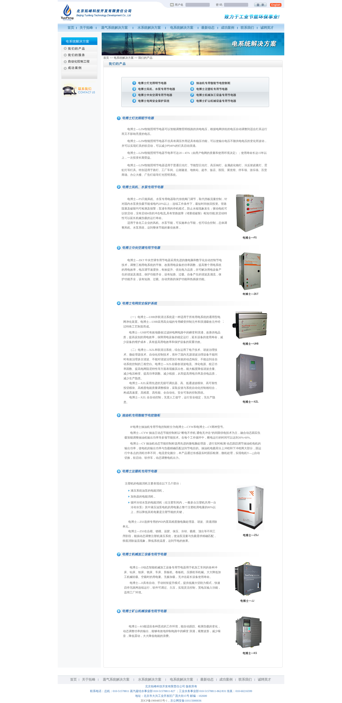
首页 (70, 27)
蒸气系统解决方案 (114, 27)
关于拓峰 (86, 27)
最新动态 (207, 27)
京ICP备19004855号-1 (154, 700)
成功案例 (227, 27)
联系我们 (247, 27)
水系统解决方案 (149, 27)
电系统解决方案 (181, 27)
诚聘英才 (267, 27)
